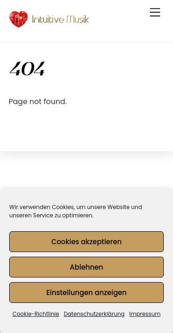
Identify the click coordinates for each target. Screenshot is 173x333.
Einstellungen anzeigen (86, 295)
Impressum (145, 316)
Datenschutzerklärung (94, 316)
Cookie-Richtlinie (35, 316)
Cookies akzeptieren (86, 244)
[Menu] (155, 13)
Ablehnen (86, 269)
